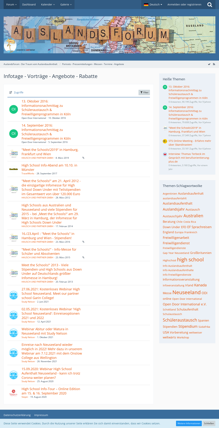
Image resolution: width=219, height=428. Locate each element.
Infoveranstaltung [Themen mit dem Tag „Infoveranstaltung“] (173, 285)
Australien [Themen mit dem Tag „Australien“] (193, 216)
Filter (144, 92)
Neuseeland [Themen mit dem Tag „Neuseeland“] (186, 292)
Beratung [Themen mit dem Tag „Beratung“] (169, 222)
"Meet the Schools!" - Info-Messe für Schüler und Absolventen (49, 251)
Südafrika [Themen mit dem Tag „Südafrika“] (204, 326)
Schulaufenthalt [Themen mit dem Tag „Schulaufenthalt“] (187, 309)
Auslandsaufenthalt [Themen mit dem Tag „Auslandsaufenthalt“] (177, 203)
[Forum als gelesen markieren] (209, 64)
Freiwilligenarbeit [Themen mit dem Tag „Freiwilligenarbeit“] (176, 237)
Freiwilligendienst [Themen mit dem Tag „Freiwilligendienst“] (176, 243)
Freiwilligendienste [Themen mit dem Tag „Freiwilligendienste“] (174, 248)
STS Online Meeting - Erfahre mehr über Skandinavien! (190, 142)
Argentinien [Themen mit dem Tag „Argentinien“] (170, 193)
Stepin (25, 396)
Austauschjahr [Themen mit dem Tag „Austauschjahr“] (173, 216)
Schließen (209, 423)
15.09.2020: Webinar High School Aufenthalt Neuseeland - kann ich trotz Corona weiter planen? (51, 373)
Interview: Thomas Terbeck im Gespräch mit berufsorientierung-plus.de (189, 157)
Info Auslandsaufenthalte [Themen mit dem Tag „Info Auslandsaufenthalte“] (178, 270)
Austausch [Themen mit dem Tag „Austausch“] (193, 209)
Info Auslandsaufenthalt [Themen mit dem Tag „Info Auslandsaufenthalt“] (177, 266)
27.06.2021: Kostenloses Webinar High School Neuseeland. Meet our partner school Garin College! (51, 293)
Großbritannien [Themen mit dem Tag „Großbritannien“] (201, 253)
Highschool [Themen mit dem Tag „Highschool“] (169, 260)
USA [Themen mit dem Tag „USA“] (166, 332)
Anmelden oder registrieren (184, 4)
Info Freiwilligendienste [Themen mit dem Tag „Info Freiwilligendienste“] (177, 274)
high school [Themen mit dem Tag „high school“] (190, 259)
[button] (153, 4)
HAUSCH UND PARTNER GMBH (37, 157)
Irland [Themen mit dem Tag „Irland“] (189, 285)
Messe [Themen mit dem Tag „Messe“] (167, 293)
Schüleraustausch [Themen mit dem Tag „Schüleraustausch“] (180, 320)
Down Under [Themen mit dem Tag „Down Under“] (171, 227)
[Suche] (209, 4)
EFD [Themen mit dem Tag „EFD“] (183, 227)
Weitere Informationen (188, 423)
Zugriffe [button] (18, 92)
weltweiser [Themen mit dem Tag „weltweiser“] (195, 332)
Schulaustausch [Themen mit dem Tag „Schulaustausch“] (172, 314)
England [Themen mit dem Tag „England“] (168, 232)
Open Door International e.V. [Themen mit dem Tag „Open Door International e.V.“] (185, 304)
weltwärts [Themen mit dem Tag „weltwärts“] (169, 337)
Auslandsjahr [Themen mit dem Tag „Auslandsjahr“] (174, 209)
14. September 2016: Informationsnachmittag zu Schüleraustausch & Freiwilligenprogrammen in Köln (46, 131)
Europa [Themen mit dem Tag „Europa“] (179, 232)
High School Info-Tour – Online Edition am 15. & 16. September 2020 (51, 391)
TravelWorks (28, 173)
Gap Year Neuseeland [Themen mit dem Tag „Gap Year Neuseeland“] (176, 253)
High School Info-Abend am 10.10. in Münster (49, 167)
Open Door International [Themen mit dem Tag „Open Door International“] (187, 299)
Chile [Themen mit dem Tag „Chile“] (179, 221)
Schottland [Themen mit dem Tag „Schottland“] (169, 309)
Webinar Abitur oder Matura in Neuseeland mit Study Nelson (45, 331)
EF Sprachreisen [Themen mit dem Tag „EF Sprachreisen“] (199, 227)
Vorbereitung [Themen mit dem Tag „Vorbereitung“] (179, 332)
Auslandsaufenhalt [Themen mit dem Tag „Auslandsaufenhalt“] (191, 194)
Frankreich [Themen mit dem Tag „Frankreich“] (190, 232)
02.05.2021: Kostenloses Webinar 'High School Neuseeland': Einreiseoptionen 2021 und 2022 (51, 313)
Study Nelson (28, 301)
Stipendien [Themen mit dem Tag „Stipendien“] (170, 327)
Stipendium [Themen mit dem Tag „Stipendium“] (188, 326)
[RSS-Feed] (213, 64)
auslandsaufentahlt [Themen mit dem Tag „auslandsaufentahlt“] (175, 198)
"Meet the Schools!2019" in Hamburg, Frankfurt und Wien (50, 151)
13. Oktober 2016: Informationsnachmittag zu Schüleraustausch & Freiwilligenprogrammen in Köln (46, 107)
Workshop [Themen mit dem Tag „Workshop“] (183, 337)
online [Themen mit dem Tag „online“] (167, 299)
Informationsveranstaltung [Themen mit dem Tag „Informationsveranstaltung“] (181, 279)
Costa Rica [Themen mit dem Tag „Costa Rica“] (189, 221)
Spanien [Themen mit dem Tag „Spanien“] (203, 320)
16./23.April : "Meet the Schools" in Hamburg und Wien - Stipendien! (48, 235)
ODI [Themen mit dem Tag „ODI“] (204, 293)
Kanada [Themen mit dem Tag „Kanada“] (200, 285)
